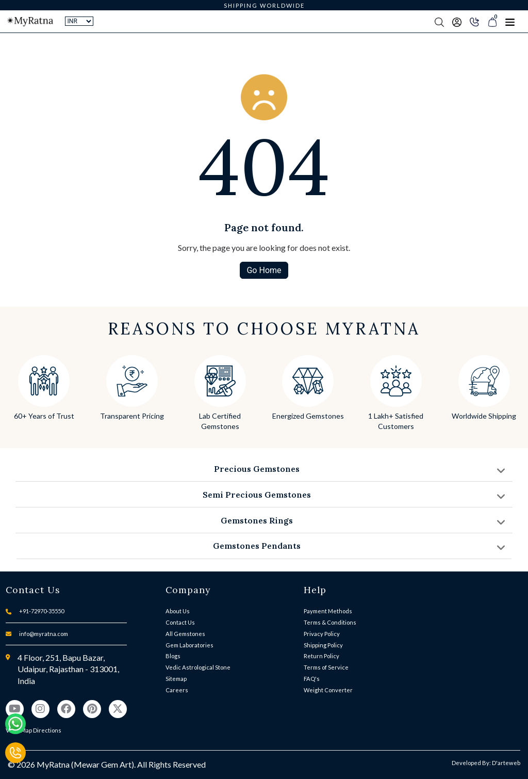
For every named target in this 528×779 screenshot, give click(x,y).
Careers (177, 690)
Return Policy (321, 656)
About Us (178, 611)
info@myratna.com (43, 633)
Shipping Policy (323, 645)
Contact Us (180, 622)
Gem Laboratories (189, 645)
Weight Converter (328, 690)
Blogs (173, 656)
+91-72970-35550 (41, 611)
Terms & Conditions (330, 622)
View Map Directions (33, 730)
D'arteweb (506, 762)
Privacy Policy (322, 633)
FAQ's (312, 678)
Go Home (263, 270)
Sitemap (176, 678)
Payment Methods (328, 611)
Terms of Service (326, 667)
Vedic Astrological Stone (198, 667)
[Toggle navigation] (510, 21)
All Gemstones (185, 633)
